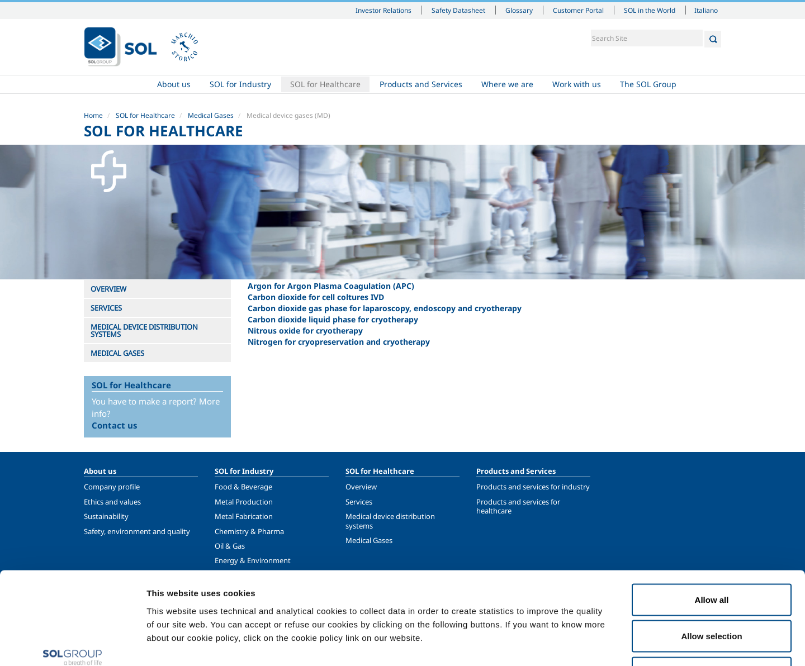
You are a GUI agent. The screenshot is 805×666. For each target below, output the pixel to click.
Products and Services (421, 84)
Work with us (576, 84)
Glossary (519, 10)
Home (115, 84)
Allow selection (711, 556)
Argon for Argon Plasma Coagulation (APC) (331, 285)
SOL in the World (649, 10)
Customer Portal (578, 10)
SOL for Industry (240, 84)
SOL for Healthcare (325, 84)
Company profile (112, 487)
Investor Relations (383, 10)
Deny (712, 592)
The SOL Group (648, 84)
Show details (581, 644)
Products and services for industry (533, 487)
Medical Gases (211, 115)
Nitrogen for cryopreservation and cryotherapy (339, 341)
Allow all (712, 519)
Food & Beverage (243, 487)
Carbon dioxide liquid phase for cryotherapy (333, 319)
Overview (361, 487)
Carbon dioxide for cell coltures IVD (316, 297)
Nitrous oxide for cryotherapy (305, 330)
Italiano (706, 10)
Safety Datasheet (458, 10)
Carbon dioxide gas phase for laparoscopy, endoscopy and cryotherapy (385, 308)
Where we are (507, 84)
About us (174, 84)
